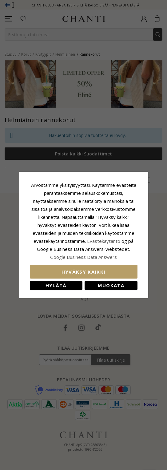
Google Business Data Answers (83, 257)
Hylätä (56, 285)
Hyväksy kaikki (84, 272)
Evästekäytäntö (103, 241)
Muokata (111, 285)
